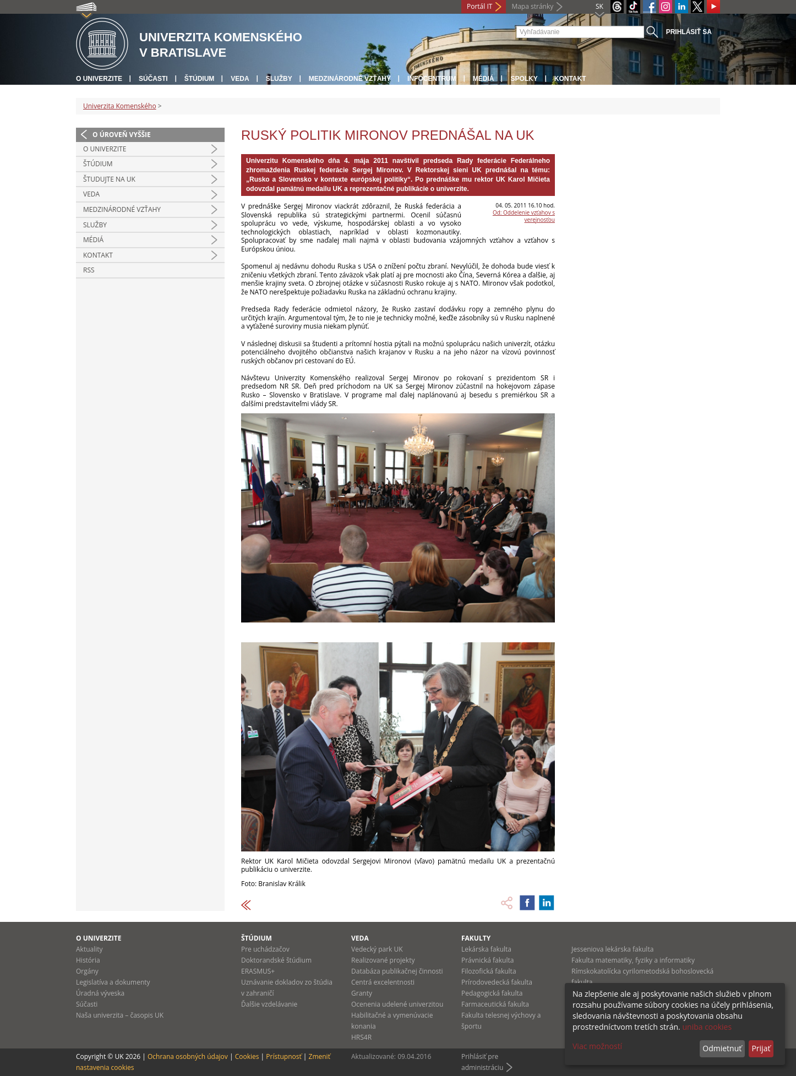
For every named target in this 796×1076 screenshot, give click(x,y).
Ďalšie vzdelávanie (269, 1004)
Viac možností (597, 1046)
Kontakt (570, 79)
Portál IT (479, 6)
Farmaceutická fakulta (495, 1004)
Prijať (760, 1048)
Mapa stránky (532, 6)
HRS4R (361, 1037)
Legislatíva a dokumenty (113, 982)
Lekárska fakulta (486, 949)
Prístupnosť (283, 1056)
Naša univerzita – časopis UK (119, 1015)
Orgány (87, 971)
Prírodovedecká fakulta (496, 982)
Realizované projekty (383, 960)
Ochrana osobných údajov (188, 1056)
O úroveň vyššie (121, 134)
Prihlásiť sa (689, 32)
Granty (361, 993)
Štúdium (199, 79)
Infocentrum (431, 79)
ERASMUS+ (258, 971)
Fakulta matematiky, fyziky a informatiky (633, 960)
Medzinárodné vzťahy (350, 79)
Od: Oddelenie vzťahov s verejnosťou (524, 216)
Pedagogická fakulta (491, 993)
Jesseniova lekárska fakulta (612, 949)
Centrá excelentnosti (383, 982)
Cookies (247, 1056)
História (88, 960)
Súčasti (153, 79)
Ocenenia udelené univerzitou (397, 1004)
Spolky (523, 79)
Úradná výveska (100, 993)
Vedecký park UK (377, 949)
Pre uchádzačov (265, 949)
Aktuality (89, 949)
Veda (240, 79)
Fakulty (475, 938)
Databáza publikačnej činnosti (397, 971)
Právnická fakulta (487, 960)
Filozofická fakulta (488, 971)
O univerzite (99, 79)
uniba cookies (707, 1027)
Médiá (483, 79)
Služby (279, 79)
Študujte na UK (109, 179)
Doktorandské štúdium (276, 960)
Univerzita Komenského (119, 106)
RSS (89, 270)
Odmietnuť (722, 1048)
